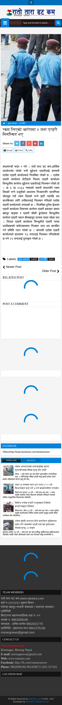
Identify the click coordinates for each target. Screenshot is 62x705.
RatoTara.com (35, 699)
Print (19, 150)
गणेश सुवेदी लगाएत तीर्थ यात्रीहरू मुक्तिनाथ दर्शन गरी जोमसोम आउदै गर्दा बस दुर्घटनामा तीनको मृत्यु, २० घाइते (36, 524)
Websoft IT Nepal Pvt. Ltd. (37, 702)
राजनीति (47, 259)
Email (8, 150)
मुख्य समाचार (28, 259)
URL (29, 150)
